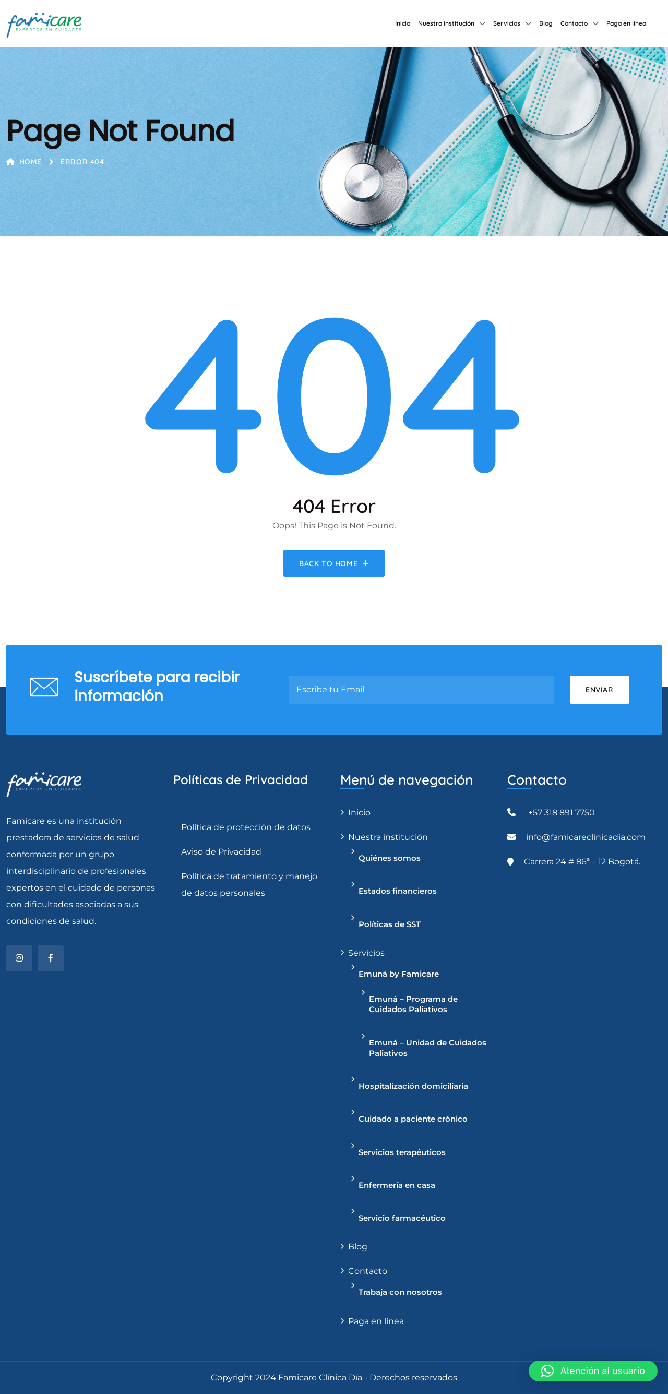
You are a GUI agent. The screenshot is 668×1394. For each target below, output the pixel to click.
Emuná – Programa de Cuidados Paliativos (413, 1004)
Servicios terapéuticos (402, 1152)
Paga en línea (626, 23)
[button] (593, 1371)
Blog (546, 23)
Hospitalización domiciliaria (413, 1086)
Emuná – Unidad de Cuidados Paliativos (427, 1048)
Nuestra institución (446, 23)
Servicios (506, 23)
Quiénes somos (390, 858)
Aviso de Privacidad (221, 852)
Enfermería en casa (397, 1185)
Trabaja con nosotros (400, 1292)
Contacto (574, 23)
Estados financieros (398, 891)
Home (24, 161)
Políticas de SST (390, 924)
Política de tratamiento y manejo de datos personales (249, 884)
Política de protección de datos (246, 827)
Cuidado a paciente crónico (413, 1119)
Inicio (402, 23)
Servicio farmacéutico (402, 1218)
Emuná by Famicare (399, 974)
